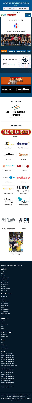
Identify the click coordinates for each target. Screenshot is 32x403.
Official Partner (8, 170)
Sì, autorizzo (7, 8)
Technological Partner (8, 193)
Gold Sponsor (9, 147)
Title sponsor (16, 136)
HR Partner (23, 159)
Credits (24, 396)
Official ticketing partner (23, 147)
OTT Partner (23, 182)
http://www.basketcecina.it (9, 65)
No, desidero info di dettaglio (20, 8)
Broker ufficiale (23, 193)
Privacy (26, 394)
